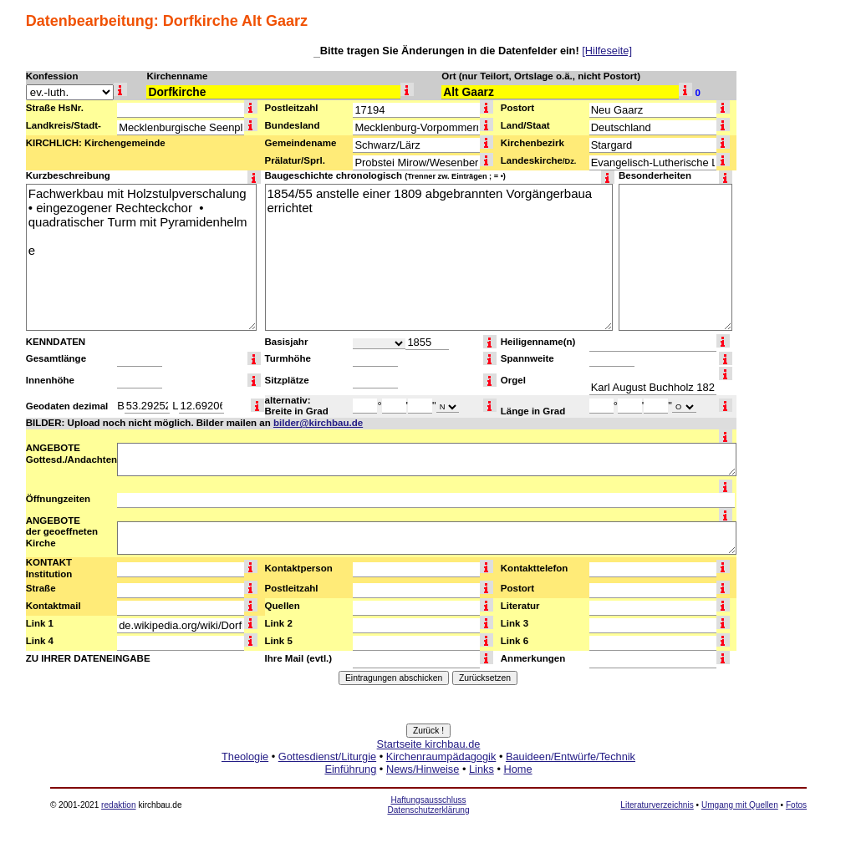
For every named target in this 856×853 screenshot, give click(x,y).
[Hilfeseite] (607, 50)
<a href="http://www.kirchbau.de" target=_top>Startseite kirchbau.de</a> (428, 775)
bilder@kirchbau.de (318, 423)
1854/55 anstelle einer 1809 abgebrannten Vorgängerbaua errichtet (439, 257)
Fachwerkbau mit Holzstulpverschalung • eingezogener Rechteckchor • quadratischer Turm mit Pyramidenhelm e (141, 257)
